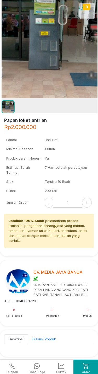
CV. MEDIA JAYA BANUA (58, 272)
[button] (8, 106)
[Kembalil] (8, 8)
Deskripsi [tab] (16, 339)
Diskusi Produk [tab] (44, 339)
